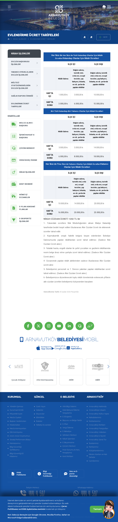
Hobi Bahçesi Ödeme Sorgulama (71, 411)
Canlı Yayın (40, 406)
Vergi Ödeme (68, 428)
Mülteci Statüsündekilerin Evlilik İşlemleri (20, 85)
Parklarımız (93, 447)
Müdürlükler (15, 425)
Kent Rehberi (68, 456)
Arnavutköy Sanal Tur (97, 440)
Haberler (39, 410)
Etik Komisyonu (16, 432)
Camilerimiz (94, 461)
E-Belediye (67, 431)
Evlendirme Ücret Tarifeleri (42, 39)
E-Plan (65, 424)
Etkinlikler (40, 417)
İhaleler (39, 421)
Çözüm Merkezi (69, 446)
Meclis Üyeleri (15, 417)
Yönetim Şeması (16, 406)
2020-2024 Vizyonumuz (20, 436)
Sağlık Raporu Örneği (22, 96)
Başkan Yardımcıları (18, 421)
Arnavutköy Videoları (97, 432)
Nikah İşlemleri (20, 39)
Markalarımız (15, 443)
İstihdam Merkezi (70, 435)
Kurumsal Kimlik (16, 410)
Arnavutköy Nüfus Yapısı (99, 414)
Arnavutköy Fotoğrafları (98, 428)
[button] (10, 366)
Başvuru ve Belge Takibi (72, 420)
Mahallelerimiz (95, 417)
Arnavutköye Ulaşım (97, 410)
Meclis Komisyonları (18, 428)
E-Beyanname (68, 442)
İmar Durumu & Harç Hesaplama (71, 451)
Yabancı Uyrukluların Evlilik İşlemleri (22, 73)
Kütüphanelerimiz (96, 451)
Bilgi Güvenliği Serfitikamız (16, 448)
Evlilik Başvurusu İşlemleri (20, 62)
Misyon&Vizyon (16, 414)
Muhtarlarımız (95, 421)
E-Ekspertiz (67, 417)
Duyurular (40, 414)
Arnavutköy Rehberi (97, 425)
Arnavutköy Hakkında (97, 406)
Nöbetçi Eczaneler (43, 425)
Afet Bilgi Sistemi (69, 406)
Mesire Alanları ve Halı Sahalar (98, 455)
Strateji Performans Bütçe (20, 440)
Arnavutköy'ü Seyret (97, 436)
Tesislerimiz (93, 443)
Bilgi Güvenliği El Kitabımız (17, 454)
